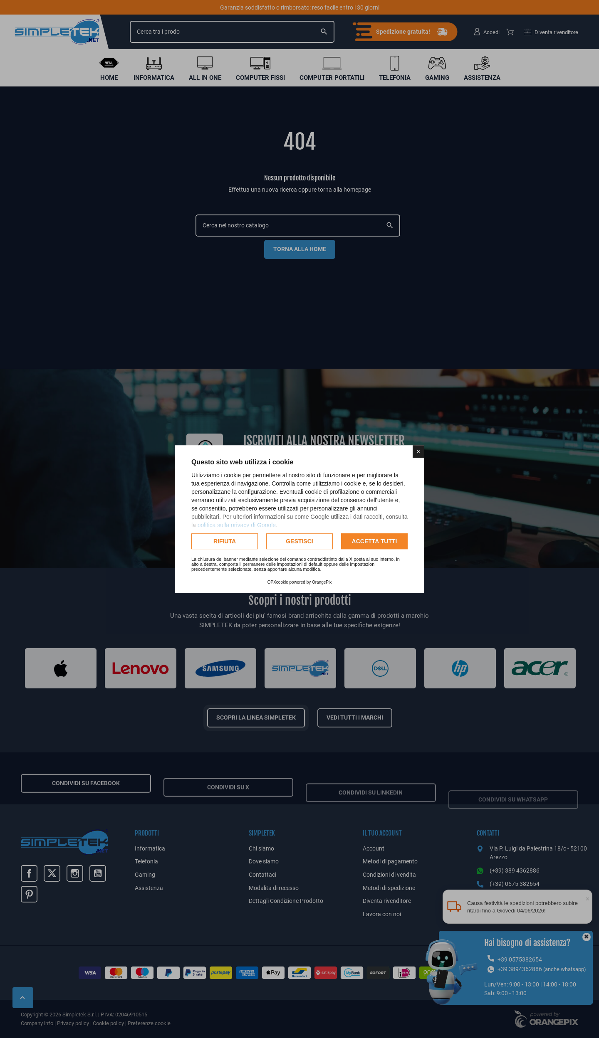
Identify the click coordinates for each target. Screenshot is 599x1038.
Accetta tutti (374, 541)
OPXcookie (277, 582)
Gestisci (299, 541)
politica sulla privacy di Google (237, 525)
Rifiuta (224, 541)
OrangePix (322, 582)
